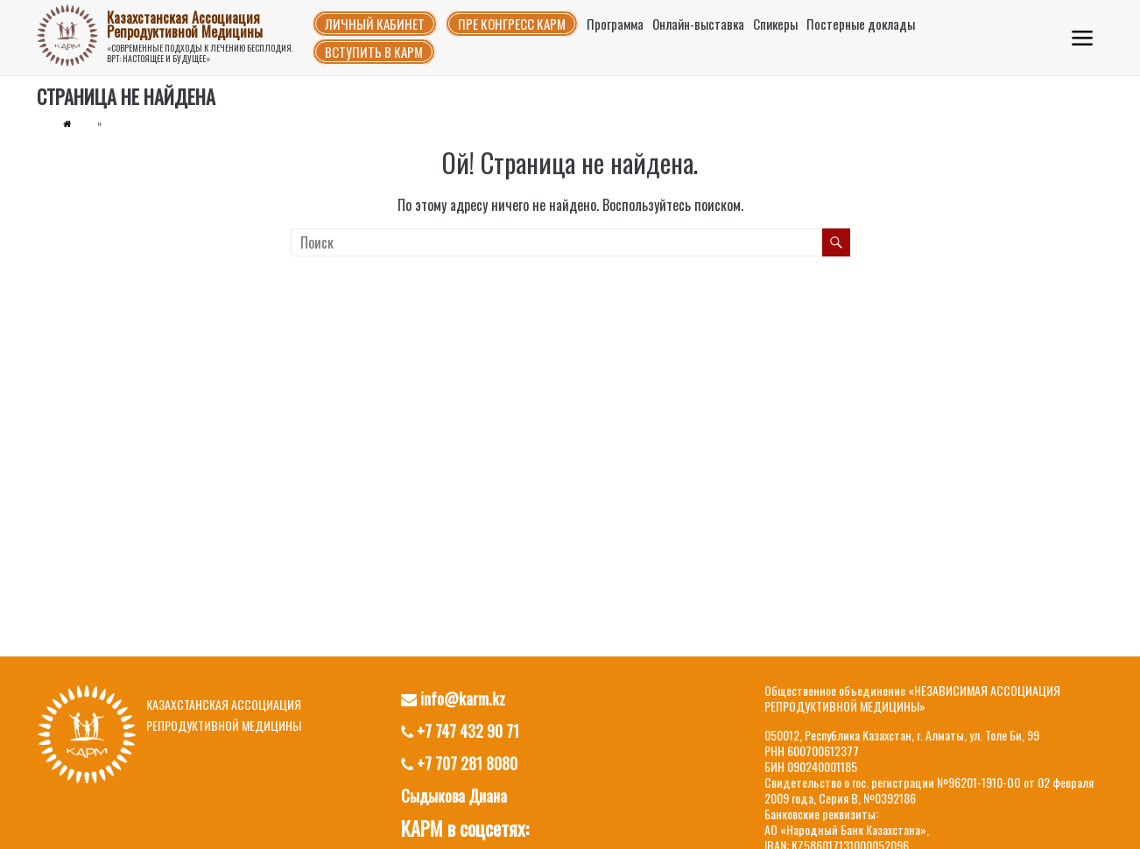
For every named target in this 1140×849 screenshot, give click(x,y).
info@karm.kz (453, 698)
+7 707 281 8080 (459, 763)
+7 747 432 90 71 (460, 730)
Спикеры (775, 23)
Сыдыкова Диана (454, 795)
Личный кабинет (375, 23)
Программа (615, 23)
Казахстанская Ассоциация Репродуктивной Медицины (185, 24)
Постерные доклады (860, 23)
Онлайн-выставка (698, 23)
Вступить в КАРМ (374, 51)
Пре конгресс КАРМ (512, 23)
